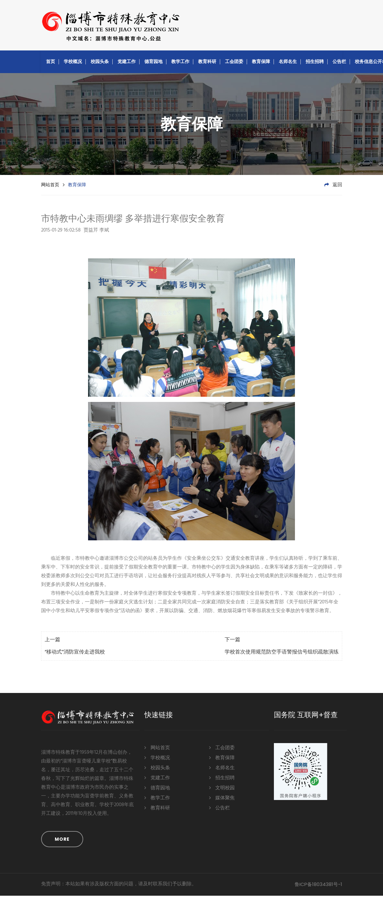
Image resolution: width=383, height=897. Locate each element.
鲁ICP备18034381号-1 (318, 885)
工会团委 (234, 62)
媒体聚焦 (222, 798)
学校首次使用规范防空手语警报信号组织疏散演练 (282, 653)
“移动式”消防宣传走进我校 (75, 653)
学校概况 (73, 62)
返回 (333, 186)
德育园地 (153, 62)
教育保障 (261, 62)
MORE (62, 840)
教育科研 (207, 62)
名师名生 (288, 62)
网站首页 (50, 186)
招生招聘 (315, 62)
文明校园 (222, 788)
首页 (50, 62)
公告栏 (339, 62)
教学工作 (180, 62)
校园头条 (100, 62)
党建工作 (127, 62)
